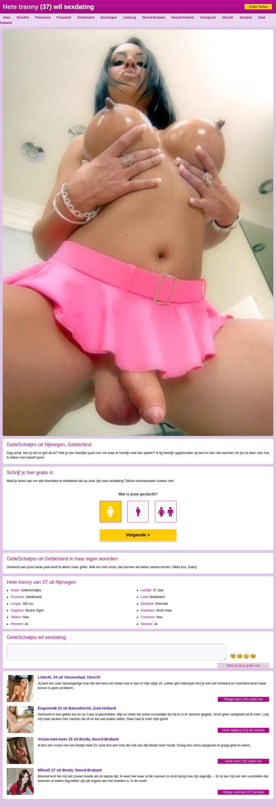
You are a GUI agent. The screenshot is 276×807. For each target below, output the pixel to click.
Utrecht (227, 17)
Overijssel (208, 17)
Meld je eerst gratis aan (243, 666)
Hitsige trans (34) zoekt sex (243, 699)
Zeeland (246, 17)
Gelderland (85, 17)
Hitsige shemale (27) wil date (243, 792)
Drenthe (23, 17)
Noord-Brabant (153, 17)
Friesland (64, 17)
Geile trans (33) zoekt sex (243, 761)
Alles (7, 17)
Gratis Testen (258, 7)
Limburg (129, 17)
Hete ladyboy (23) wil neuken (243, 730)
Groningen (109, 17)
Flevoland (42, 17)
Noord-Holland (182, 17)
